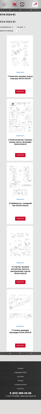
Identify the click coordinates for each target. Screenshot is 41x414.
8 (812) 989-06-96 (20, 393)
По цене (20, 27)
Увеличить (20, 72)
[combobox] (17, 30)
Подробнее (20, 91)
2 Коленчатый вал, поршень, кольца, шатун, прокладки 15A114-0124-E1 (20, 142)
